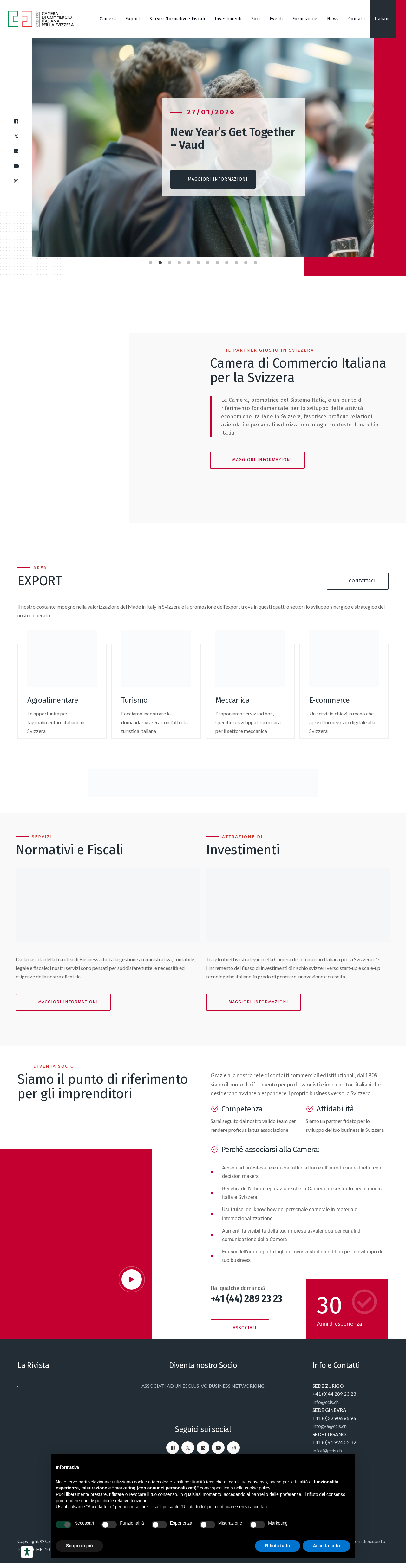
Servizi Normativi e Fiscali (177, 19)
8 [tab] (217, 261)
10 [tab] (236, 261)
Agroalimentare (52, 700)
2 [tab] (160, 261)
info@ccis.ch (325, 1402)
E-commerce (329, 700)
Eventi (276, 19)
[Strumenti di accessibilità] (27, 1552)
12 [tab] (255, 261)
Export (132, 19)
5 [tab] (189, 261)
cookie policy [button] (257, 1487)
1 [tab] (150, 261)
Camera (108, 19)
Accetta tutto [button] (326, 1545)
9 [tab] (227, 261)
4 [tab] (179, 261)
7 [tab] (208, 261)
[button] (229, 179)
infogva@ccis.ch (329, 1426)
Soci (255, 19)
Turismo (134, 700)
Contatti (356, 19)
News (333, 19)
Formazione (305, 19)
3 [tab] (170, 261)
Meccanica (232, 700)
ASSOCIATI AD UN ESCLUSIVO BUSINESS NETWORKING (203, 1386)
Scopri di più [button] (79, 1545)
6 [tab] (198, 261)
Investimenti (228, 19)
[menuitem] (383, 19)
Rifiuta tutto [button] (277, 1545)
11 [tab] (246, 261)
